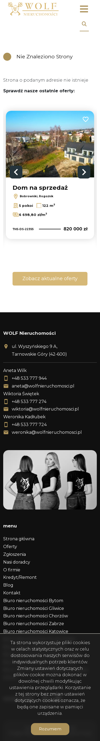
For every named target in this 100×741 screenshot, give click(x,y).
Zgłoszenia (14, 554)
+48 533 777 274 (29, 401)
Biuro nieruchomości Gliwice (33, 608)
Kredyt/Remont (20, 577)
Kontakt (12, 592)
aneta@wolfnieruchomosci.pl (43, 386)
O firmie (11, 569)
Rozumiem (50, 728)
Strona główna (18, 538)
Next (84, 172)
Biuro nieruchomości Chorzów (35, 615)
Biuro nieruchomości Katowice (35, 631)
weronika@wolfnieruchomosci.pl (47, 432)
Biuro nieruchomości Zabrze (33, 623)
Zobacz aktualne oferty (50, 279)
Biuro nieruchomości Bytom (33, 600)
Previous (16, 172)
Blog (8, 585)
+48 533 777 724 (29, 424)
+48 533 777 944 (29, 378)
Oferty (10, 546)
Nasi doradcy (16, 562)
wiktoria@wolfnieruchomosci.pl (45, 409)
